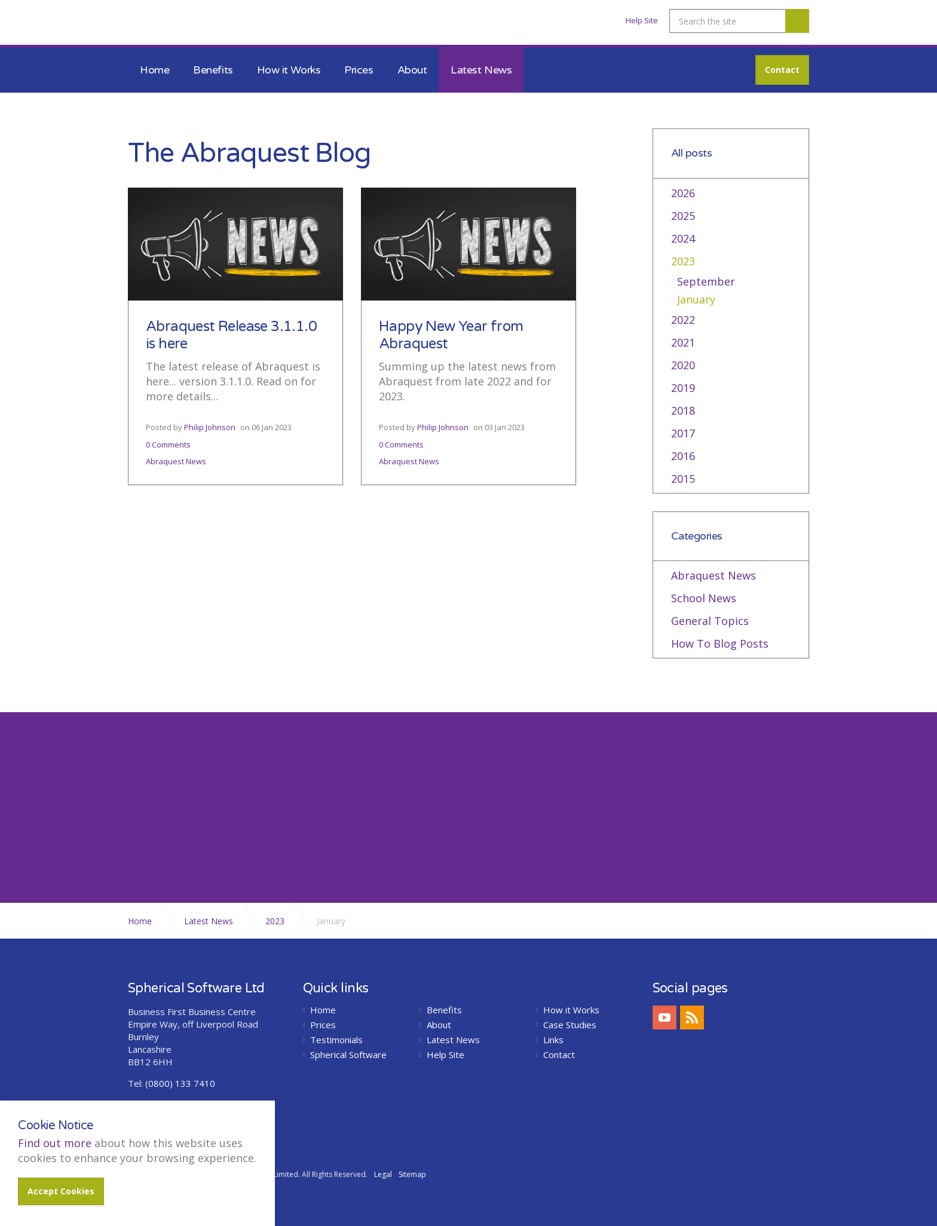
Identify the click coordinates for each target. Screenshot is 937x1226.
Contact (782, 69)
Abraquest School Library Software (193, 26)
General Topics (710, 621)
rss (692, 1017)
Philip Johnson (209, 427)
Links (553, 1039)
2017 (683, 433)
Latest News (481, 69)
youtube (664, 1017)
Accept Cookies (60, 1191)
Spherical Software (348, 1054)
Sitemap (412, 1174)
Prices (358, 69)
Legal (383, 1174)
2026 (683, 193)
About (412, 69)
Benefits (212, 69)
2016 (683, 456)
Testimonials (336, 1039)
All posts (691, 153)
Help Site (642, 20)
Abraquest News (176, 461)
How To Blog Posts (719, 643)
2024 (683, 238)
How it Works (289, 69)
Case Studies (569, 1024)
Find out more (54, 1143)
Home (154, 69)
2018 (683, 410)
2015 (683, 478)
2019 (683, 388)
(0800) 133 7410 (180, 1083)
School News (703, 598)
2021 (683, 342)
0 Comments (168, 444)
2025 (683, 216)
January (696, 299)
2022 (683, 319)
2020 (683, 365)
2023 (683, 261)
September (706, 281)
